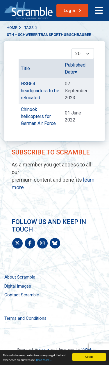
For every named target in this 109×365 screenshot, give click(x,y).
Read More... (43, 360)
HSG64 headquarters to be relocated (40, 90)
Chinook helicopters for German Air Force (38, 116)
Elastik (44, 349)
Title (25, 68)
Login (70, 10)
